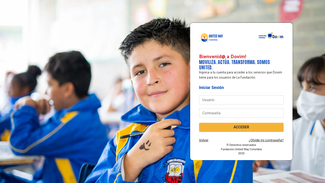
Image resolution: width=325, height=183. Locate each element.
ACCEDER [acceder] (241, 127)
